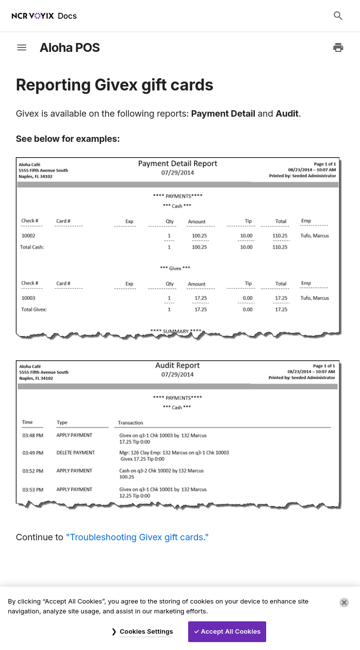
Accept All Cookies (231, 631)
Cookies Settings (146, 631)
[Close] (344, 602)
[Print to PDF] (338, 47)
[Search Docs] (338, 16)
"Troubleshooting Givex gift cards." (137, 537)
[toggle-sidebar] (22, 47)
